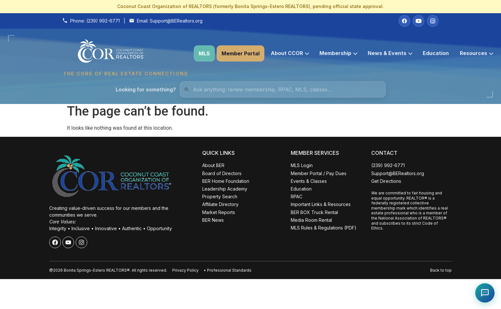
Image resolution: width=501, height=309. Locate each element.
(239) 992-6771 (103, 20)
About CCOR (290, 53)
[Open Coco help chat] (485, 293)
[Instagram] (433, 21)
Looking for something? (146, 89)
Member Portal (241, 53)
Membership (338, 53)
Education (436, 53)
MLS (204, 53)
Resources (476, 53)
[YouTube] (418, 21)
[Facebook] (404, 21)
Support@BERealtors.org (176, 20)
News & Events (390, 53)
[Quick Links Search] (283, 89)
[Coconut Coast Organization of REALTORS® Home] (125, 54)
